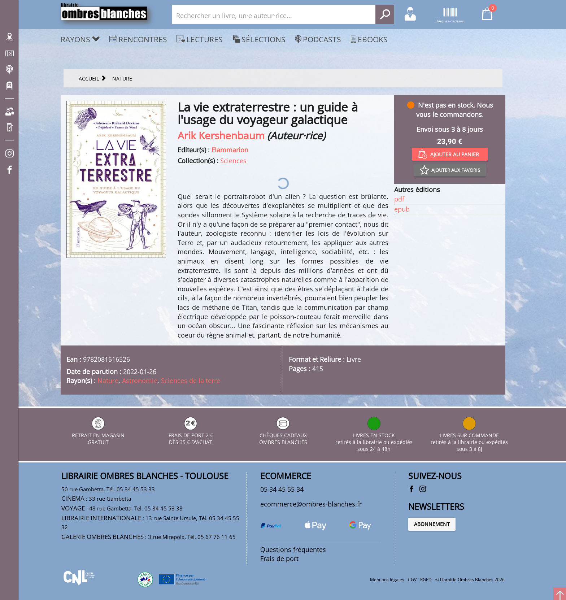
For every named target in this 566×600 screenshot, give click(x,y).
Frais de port (279, 558)
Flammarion (230, 149)
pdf (399, 199)
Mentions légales (387, 580)
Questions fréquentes (293, 549)
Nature (107, 380)
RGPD (426, 580)
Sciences (233, 160)
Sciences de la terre (190, 380)
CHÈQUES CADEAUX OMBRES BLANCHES (283, 435)
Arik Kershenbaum (221, 135)
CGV (412, 580)
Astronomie (139, 380)
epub (402, 209)
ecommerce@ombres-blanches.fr (311, 504)
